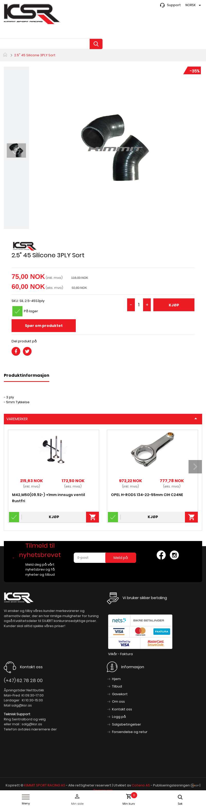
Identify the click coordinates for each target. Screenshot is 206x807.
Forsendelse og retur (129, 731)
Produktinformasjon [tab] (26, 375)
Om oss (118, 701)
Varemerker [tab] (101, 418)
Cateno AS (141, 785)
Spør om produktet (44, 325)
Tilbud (117, 686)
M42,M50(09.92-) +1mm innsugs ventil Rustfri (48, 497)
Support (174, 5)
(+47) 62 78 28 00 (23, 680)
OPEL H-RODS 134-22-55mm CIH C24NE (147, 494)
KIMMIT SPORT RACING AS (44, 785)
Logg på (119, 716)
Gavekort (120, 694)
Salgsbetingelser (126, 724)
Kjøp (174, 305)
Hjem (116, 678)
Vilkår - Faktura (120, 654)
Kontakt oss (122, 709)
